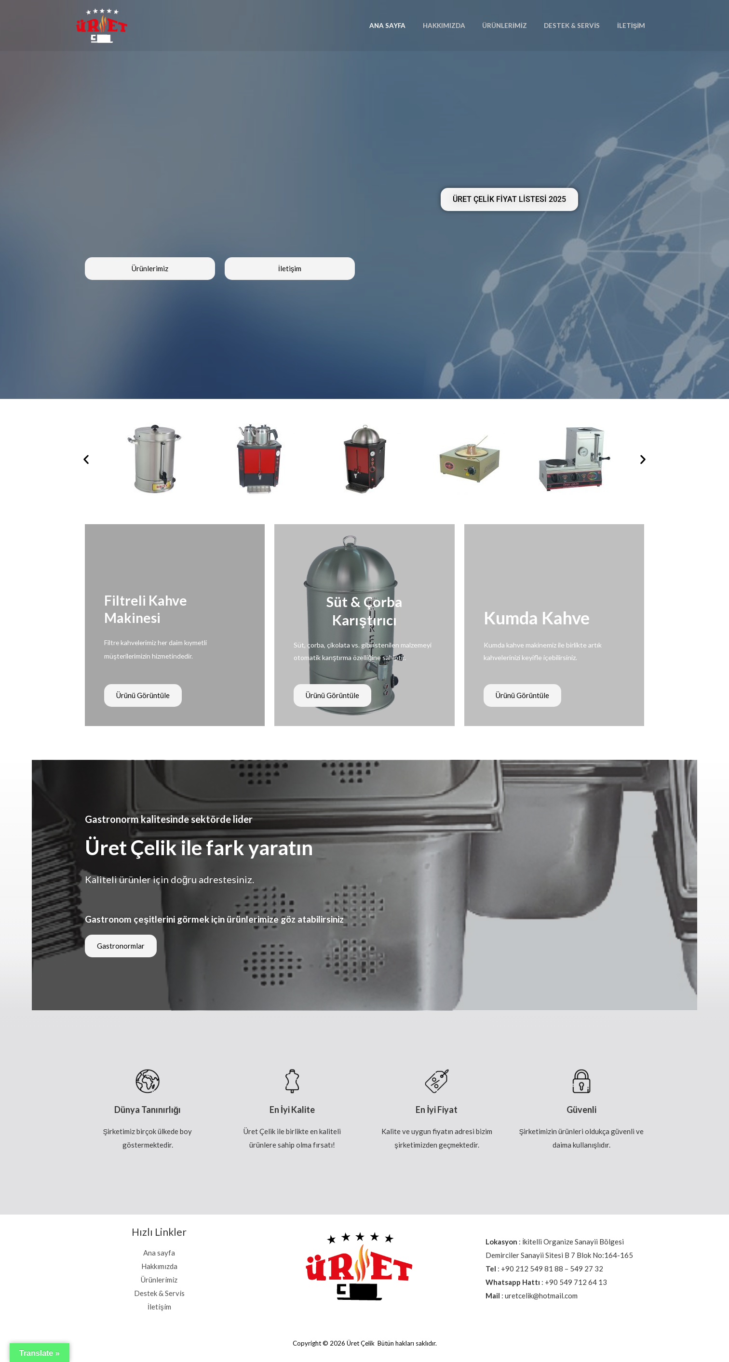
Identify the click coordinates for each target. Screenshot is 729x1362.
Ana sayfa (406, 25)
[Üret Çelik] (101, 24)
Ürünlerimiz (515, 25)
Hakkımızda (458, 25)
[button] (86, 459)
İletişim (633, 25)
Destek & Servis (578, 25)
